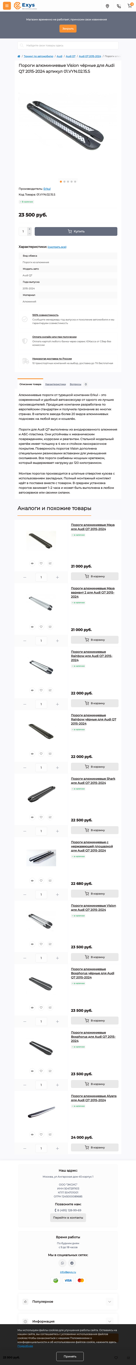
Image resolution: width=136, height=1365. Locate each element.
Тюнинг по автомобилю (38, 56)
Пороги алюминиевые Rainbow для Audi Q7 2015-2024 (91, 656)
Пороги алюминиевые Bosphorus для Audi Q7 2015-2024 (93, 1037)
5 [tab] (75, 182)
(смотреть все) (57, 246)
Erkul (47, 189)
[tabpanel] (68, 125)
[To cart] (95, 576)
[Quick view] (32, 563)
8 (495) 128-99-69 (69, 1210)
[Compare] (50, 563)
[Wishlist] (41, 563)
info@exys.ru (68, 1272)
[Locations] (107, 6)
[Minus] (29, 233)
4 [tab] (72, 182)
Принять (70, 1356)
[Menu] (7, 6)
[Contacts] (119, 6)
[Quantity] (23, 231)
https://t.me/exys (72, 1263)
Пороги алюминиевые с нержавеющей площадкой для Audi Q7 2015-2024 (92, 846)
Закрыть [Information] (68, 28)
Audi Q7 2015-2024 (90, 56)
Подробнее (25, 1346)
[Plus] (29, 229)
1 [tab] (61, 182)
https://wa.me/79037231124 (62, 1263)
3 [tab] (68, 182)
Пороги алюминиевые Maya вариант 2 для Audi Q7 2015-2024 (93, 592)
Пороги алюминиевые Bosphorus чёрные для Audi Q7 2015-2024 (92, 973)
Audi (59, 56)
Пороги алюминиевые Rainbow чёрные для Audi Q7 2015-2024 (93, 719)
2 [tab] (64, 182)
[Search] (21, 45)
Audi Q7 (70, 56)
